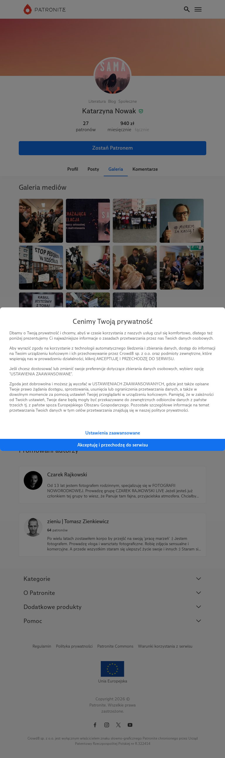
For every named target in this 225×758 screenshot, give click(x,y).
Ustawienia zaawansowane (112, 433)
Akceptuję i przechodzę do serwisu (112, 445)
